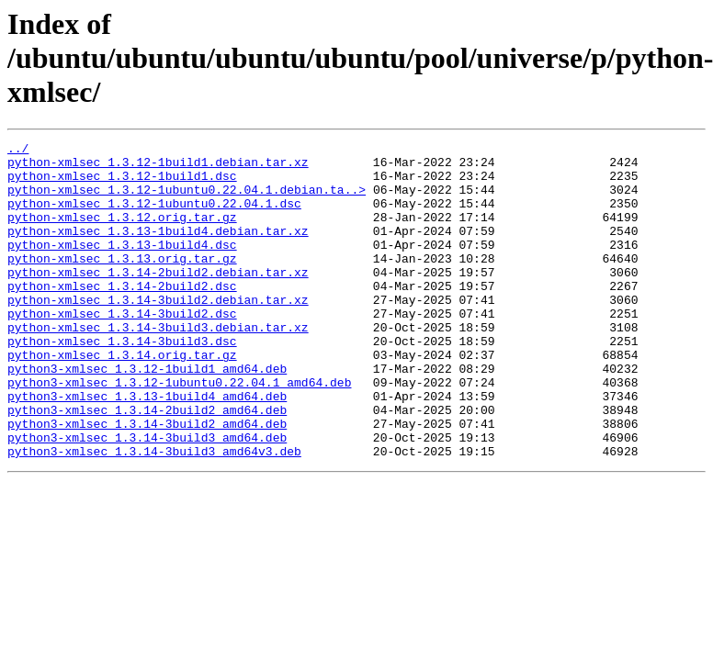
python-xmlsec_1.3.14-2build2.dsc (122, 316)
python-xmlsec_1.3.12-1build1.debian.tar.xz (158, 167)
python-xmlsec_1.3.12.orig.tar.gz (122, 233)
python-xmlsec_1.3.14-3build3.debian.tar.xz (158, 365)
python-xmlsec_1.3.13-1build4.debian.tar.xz (158, 249)
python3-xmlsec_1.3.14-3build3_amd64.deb (147, 497)
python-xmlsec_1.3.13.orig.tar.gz (122, 282)
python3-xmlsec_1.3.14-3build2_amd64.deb (147, 481)
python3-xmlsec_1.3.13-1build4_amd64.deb (147, 448)
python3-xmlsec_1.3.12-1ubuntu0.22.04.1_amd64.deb (179, 431)
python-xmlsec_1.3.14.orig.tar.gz (122, 398)
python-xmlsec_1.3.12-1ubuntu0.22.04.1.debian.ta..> (186, 200)
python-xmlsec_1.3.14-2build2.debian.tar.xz (158, 299)
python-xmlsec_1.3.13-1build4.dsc (122, 266)
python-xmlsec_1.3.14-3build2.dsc (122, 349)
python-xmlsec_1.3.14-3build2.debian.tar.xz (158, 332)
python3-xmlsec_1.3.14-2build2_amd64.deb (147, 464)
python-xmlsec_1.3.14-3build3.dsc (122, 382)
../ (17, 150)
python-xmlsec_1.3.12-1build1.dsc (122, 183)
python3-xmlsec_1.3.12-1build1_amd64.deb (147, 415)
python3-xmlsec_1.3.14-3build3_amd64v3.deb (154, 514)
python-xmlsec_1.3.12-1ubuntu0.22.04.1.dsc (154, 216)
